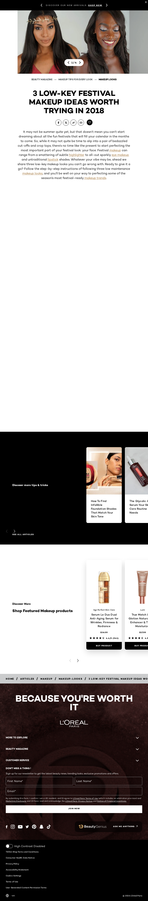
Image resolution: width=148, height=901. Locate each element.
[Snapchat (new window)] (41, 827)
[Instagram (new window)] (13, 827)
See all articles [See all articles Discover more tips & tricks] (23, 534)
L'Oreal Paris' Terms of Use (85, 798)
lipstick (53, 159)
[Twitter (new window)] (27, 826)
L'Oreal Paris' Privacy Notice (78, 801)
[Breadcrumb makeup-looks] (70, 678)
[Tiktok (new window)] (49, 827)
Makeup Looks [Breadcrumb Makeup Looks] (108, 79)
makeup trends (95, 178)
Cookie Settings (13, 875)
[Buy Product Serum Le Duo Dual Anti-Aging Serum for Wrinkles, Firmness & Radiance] (104, 646)
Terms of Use (12, 881)
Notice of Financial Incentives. (111, 801)
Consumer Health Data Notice (20, 858)
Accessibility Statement (17, 869)
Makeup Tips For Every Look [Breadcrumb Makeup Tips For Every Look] (75, 79)
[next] (80, 62)
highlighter (76, 155)
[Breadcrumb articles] (27, 678)
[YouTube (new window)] (20, 826)
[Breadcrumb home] (10, 678)
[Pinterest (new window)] (34, 827)
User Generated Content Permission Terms (26, 887)
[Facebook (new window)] (7, 826)
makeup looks (32, 173)
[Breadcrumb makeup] (46, 678)
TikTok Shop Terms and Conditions (22, 852)
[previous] (68, 62)
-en (10, 895)
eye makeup (120, 155)
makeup (115, 150)
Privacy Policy (12, 864)
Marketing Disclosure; (16, 801)
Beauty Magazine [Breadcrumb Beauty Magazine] (42, 79)
